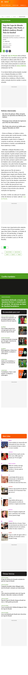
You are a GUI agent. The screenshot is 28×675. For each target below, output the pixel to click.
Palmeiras (3, 327)
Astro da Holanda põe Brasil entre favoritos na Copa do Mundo (13, 615)
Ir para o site (7, 2)
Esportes (8, 16)
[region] (14, 11)
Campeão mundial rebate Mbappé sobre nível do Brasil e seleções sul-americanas (13, 587)
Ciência (9, 440)
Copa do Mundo (22, 16)
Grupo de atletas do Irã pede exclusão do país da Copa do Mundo (12, 580)
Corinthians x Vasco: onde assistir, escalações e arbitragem (8, 373)
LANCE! (7, 254)
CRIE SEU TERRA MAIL (6, 5)
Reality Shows (12, 463)
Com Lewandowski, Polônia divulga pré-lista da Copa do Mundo (14, 608)
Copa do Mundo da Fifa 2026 (7, 316)
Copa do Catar (17, 252)
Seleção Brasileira (5, 297)
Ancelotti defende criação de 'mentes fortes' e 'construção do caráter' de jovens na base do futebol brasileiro (13, 303)
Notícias (10, 486)
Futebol (14, 16)
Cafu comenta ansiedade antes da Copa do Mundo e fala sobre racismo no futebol (13, 594)
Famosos (11, 452)
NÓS (2, 591)
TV (9, 475)
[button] (2, 2)
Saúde (10, 498)
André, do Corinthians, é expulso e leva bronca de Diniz (8, 362)
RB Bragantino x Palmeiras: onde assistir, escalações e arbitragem (9, 351)
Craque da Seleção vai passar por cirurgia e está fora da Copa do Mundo (9, 341)
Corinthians (4, 359)
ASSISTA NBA (15, 5)
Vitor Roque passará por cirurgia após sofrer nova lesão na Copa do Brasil (8, 330)
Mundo (10, 532)
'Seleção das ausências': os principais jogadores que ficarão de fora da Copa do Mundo (8, 319)
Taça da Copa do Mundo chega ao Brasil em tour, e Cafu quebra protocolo (13, 601)
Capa (2, 16)
